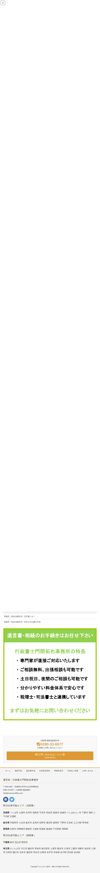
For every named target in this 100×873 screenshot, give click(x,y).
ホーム (8, 771)
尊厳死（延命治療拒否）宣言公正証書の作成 (22, 622)
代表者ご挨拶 (72, 771)
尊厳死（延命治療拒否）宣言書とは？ (19, 616)
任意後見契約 (44, 771)
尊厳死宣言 (58, 771)
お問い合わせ (87, 771)
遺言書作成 (30, 771)
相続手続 (18, 771)
